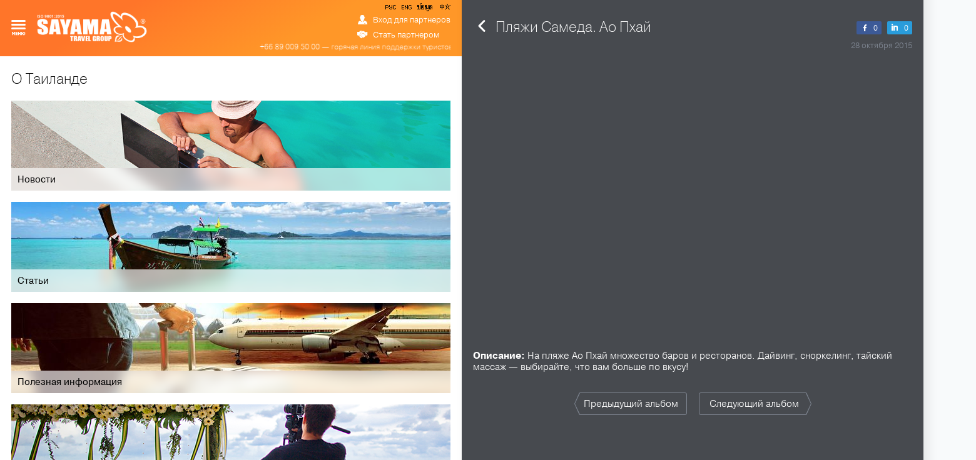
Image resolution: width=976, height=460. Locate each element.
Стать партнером (406, 35)
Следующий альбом (754, 404)
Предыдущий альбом (631, 404)
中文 (444, 9)
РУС (391, 9)
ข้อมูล (424, 9)
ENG (405, 9)
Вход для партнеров (411, 20)
